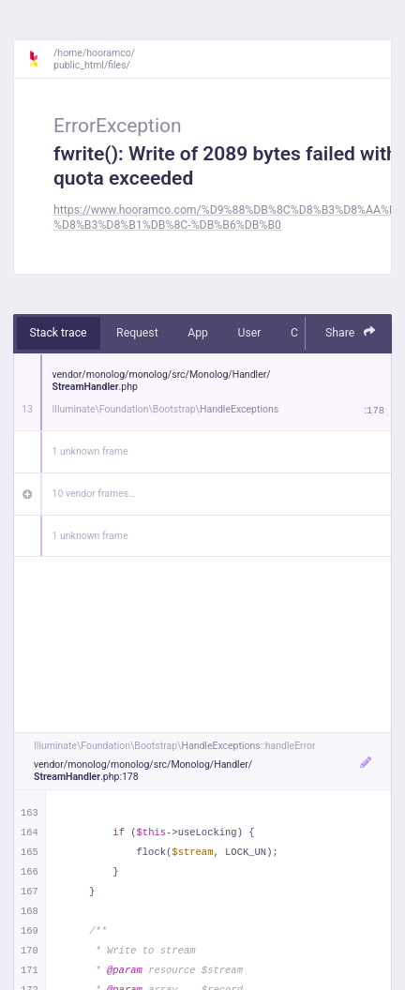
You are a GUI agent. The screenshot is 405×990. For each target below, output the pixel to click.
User (249, 332)
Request (137, 332)
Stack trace (58, 332)
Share (350, 332)
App (198, 332)
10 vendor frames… (94, 494)
